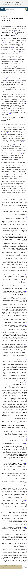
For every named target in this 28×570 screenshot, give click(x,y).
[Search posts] (14, 9)
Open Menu (2, 9)
